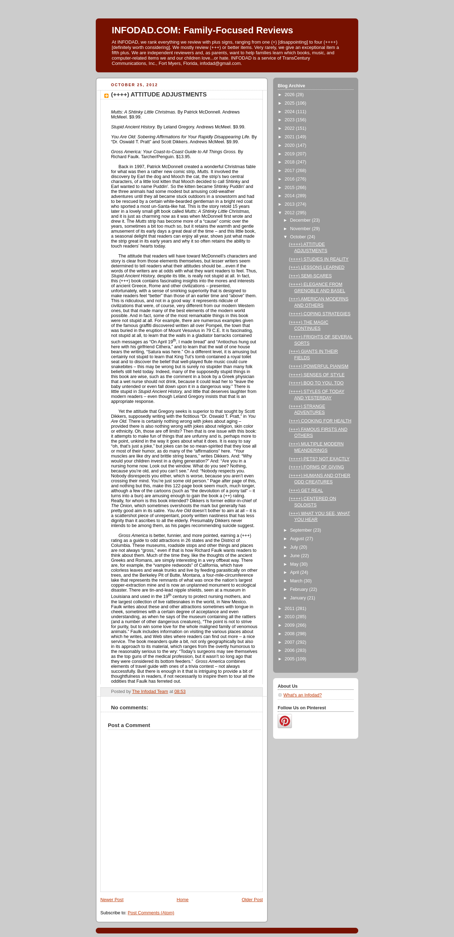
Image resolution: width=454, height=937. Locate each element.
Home (183, 899)
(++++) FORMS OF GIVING (316, 467)
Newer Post (111, 899)
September (301, 530)
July (294, 547)
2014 (290, 195)
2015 (290, 187)
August (297, 538)
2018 (290, 162)
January (298, 597)
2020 (290, 145)
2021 (290, 136)
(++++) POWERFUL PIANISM (319, 366)
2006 (290, 650)
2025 (290, 103)
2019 (290, 153)
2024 (290, 111)
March (297, 580)
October (298, 236)
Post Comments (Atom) (151, 912)
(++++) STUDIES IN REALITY (319, 259)
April (295, 572)
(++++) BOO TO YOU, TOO (316, 383)
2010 (290, 616)
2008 (290, 633)
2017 (290, 170)
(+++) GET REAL (306, 490)
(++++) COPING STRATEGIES (320, 313)
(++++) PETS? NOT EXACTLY (319, 458)
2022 (290, 128)
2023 (290, 119)
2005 (290, 658)
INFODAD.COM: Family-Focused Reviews (202, 30)
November (301, 228)
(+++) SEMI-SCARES (310, 275)
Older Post (252, 899)
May (295, 564)
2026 (290, 94)
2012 (290, 212)
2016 (290, 179)
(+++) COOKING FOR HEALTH (320, 420)
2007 (290, 642)
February (299, 589)
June (295, 555)
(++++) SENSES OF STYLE (317, 374)
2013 (290, 204)
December (301, 220)
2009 (290, 625)
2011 (290, 608)
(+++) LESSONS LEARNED (317, 267)
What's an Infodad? (302, 695)
